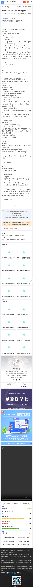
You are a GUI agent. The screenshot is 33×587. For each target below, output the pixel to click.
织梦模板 (4, 19)
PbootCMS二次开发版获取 (20, 444)
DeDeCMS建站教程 (23, 545)
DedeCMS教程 (27, 7)
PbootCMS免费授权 (6, 556)
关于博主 (14, 556)
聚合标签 (26, 556)
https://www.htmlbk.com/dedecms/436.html (16, 217)
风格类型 (7, 503)
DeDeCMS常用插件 (23, 541)
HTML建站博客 (9, 2)
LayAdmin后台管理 (8, 537)
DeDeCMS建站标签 (8, 545)
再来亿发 (26, 503)
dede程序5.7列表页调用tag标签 (14, 11)
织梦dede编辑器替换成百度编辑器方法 (12, 327)
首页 (19, 7)
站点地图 (20, 556)
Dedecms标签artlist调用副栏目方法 (12, 353)
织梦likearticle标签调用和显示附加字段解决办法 (15, 340)
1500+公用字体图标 (23, 537)
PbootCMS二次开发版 (11, 554)
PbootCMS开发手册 (9, 541)
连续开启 (16, 503)
